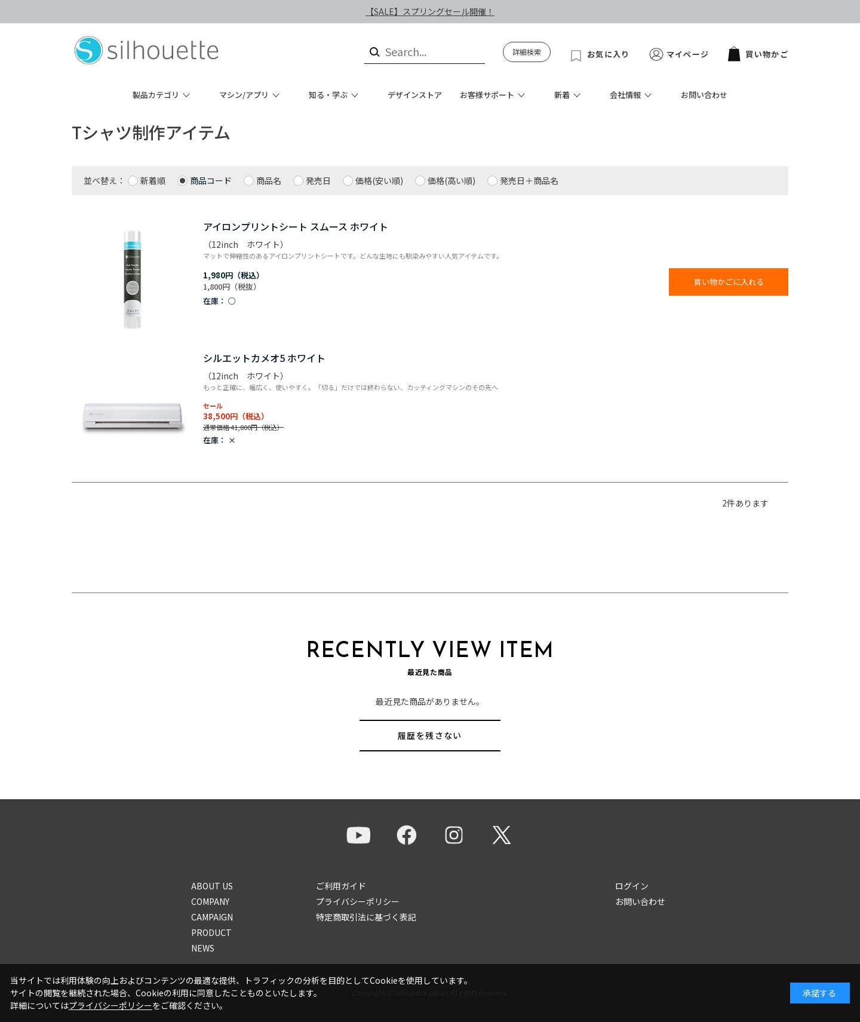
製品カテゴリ (156, 94)
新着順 (152, 180)
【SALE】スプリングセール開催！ (430, 11)
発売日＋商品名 (529, 180)
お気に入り (608, 54)
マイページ (688, 54)
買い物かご (758, 54)
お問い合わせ (704, 94)
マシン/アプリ (244, 94)
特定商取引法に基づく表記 (366, 917)
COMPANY (210, 901)
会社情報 (625, 94)
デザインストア (415, 94)
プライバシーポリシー (358, 901)
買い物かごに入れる (729, 281)
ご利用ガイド (341, 886)
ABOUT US (212, 886)
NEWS (202, 948)
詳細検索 (526, 52)
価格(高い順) (451, 180)
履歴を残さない (430, 735)
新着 (562, 94)
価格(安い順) (379, 180)
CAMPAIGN (212, 917)
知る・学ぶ (328, 94)
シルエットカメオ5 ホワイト (264, 358)
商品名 (268, 180)
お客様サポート (487, 94)
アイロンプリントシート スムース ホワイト (295, 226)
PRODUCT (211, 932)
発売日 (318, 180)
